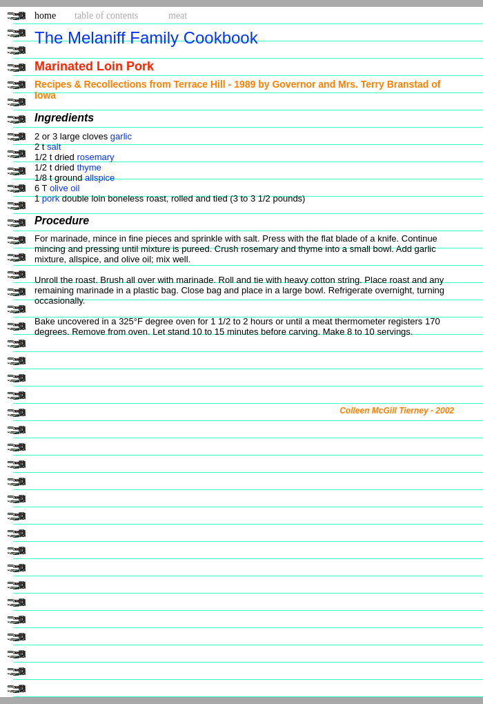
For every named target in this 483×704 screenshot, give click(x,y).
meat (177, 15)
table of (107, 15)
